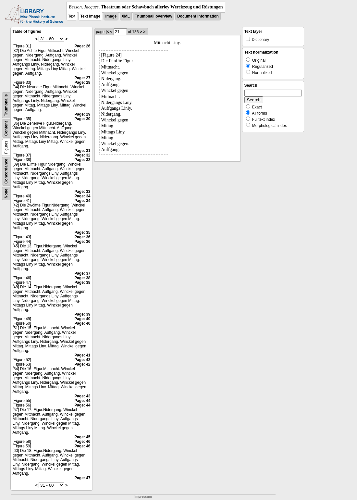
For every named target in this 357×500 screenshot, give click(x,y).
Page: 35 (82, 232)
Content (6, 128)
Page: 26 (82, 46)
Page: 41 (82, 355)
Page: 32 (82, 155)
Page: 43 (82, 396)
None (6, 193)
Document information (198, 16)
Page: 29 (82, 114)
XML (126, 16)
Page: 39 (82, 314)
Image (111, 16)
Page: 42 (82, 359)
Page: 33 (82, 191)
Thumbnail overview (153, 16)
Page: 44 (82, 400)
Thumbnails (6, 105)
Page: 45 (82, 437)
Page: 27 (82, 78)
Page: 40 (82, 319)
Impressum (143, 496)
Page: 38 (82, 278)
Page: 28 (82, 82)
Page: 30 (82, 119)
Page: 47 (82, 478)
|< (107, 32)
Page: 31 (82, 150)
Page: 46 (82, 441)
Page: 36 (82, 237)
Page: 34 (82, 196)
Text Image (90, 16)
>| (144, 32)
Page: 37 (82, 273)
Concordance (6, 171)
